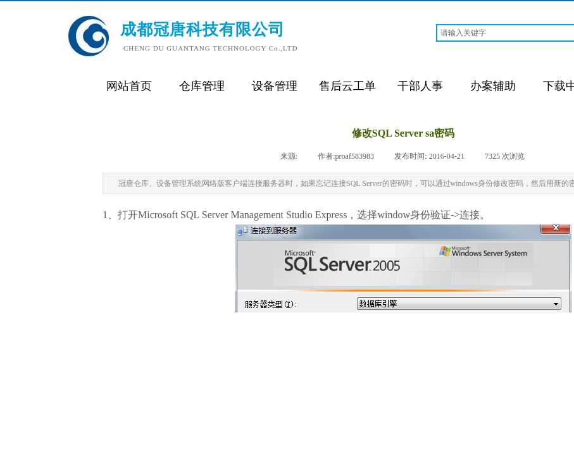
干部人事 (420, 86)
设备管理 (274, 86)
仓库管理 (202, 86)
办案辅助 (493, 86)
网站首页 (129, 86)
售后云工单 (347, 86)
